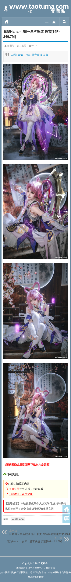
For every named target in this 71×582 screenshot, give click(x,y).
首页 (7, 21)
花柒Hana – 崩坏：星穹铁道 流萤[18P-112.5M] (34, 541)
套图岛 (10, 45)
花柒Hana (18, 519)
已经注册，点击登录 (21, 494)
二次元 (22, 45)
